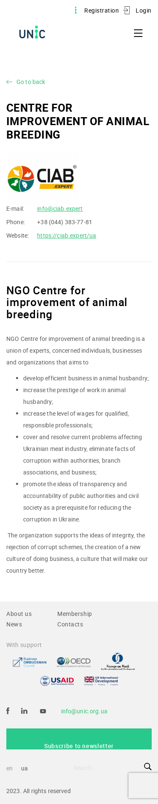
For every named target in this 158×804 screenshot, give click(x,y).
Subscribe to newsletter (79, 745)
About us (19, 614)
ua (24, 768)
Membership (74, 614)
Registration (101, 10)
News (14, 624)
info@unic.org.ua (84, 711)
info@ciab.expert (60, 208)
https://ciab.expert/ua (66, 235)
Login (144, 10)
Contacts (70, 624)
